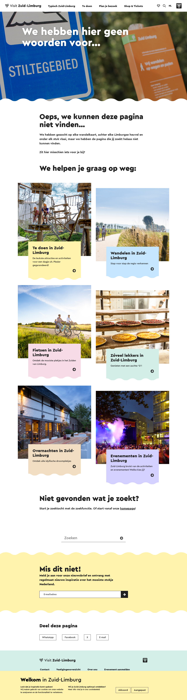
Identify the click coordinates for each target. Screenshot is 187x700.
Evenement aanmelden (117, 669)
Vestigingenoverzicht (68, 669)
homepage (127, 508)
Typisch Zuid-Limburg (61, 6)
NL (170, 6)
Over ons (92, 669)
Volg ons (44, 677)
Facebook (70, 637)
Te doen (87, 6)
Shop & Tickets (133, 6)
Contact (44, 669)
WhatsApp (48, 637)
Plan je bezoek (108, 6)
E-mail (102, 637)
